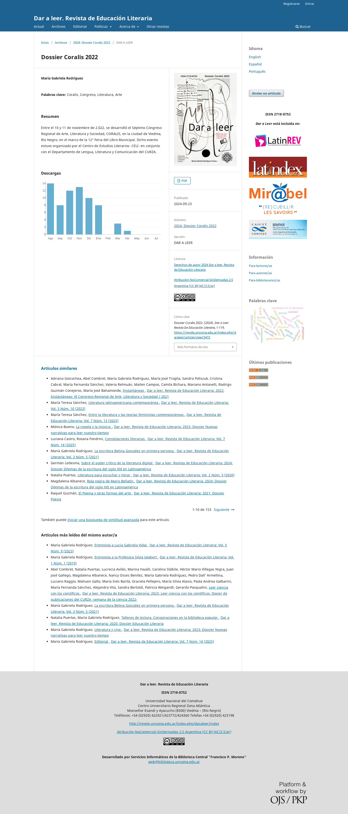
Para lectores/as (260, 266)
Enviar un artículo (266, 93)
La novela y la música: (94, 426)
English (255, 57)
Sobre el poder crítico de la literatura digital (117, 463)
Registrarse (291, 3)
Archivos (58, 26)
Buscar (303, 26)
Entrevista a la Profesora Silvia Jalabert (126, 557)
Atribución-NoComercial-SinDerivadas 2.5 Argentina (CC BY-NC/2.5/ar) (174, 731)
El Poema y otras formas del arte (105, 493)
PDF (184, 181)
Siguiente (221, 509)
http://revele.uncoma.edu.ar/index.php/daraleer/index (174, 723)
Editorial (80, 26)
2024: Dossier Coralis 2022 (91, 42)
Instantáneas (134, 390)
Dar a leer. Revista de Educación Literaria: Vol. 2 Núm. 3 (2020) (183, 475)
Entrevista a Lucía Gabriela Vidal (121, 545)
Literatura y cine (108, 629)
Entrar (309, 3)
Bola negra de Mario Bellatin (110, 481)
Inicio (45, 42)
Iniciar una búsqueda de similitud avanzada (103, 519)
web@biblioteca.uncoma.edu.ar (174, 761)
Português (257, 71)
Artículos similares (59, 368)
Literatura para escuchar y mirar (104, 475)
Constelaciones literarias (125, 438)
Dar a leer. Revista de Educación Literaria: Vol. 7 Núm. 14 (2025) (162, 641)
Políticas (101, 26)
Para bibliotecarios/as (264, 280)
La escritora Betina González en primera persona (134, 451)
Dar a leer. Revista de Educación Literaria (93, 18)
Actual (39, 26)
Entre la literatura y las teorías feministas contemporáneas (136, 414)
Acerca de (127, 26)
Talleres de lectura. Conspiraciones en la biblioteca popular (170, 617)
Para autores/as (260, 273)
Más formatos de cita (192, 347)
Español (255, 64)
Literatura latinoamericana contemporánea (123, 402)
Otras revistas (158, 26)
